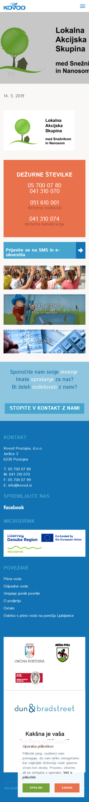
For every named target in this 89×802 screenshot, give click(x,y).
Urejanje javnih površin (22, 593)
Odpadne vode (16, 586)
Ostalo (9, 608)
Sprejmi (36, 788)
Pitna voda (12, 579)
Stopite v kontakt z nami (44, 408)
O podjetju (12, 601)
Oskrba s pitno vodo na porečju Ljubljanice (39, 616)
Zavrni (67, 788)
